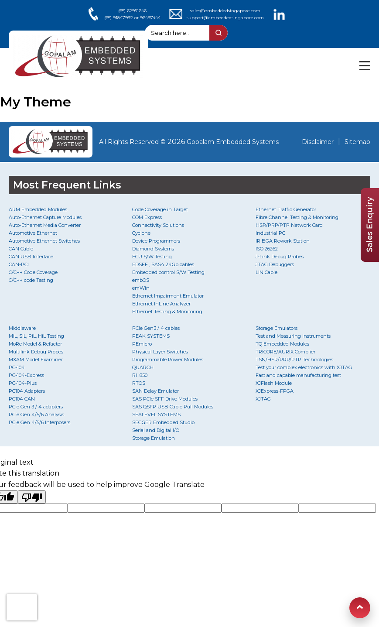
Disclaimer (318, 142)
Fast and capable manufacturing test (298, 375)
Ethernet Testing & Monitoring (167, 311)
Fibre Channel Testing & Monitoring (297, 217)
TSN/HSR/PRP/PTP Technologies (294, 359)
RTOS (138, 383)
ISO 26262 (267, 249)
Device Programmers (156, 241)
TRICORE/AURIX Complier (285, 352)
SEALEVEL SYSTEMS (156, 414)
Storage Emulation (153, 438)
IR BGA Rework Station (283, 241)
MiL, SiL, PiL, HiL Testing (36, 336)
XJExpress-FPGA (275, 391)
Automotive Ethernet (33, 233)
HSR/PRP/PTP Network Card (289, 225)
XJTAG (263, 399)
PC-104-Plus (23, 383)
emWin (141, 288)
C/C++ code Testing (31, 280)
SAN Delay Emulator (155, 391)
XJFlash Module (274, 383)
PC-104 (17, 367)
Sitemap (357, 142)
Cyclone (141, 233)
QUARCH (143, 367)
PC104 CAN (22, 399)
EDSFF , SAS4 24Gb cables (163, 264)
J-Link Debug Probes (280, 257)
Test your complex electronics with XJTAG (304, 367)
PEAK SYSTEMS (151, 336)
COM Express (147, 217)
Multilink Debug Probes (36, 352)
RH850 (139, 375)
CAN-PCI (19, 264)
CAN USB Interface (31, 257)
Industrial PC (270, 233)
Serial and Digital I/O (155, 430)
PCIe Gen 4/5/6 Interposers (39, 422)
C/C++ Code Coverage (33, 272)
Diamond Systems (153, 249)
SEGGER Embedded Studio (163, 422)
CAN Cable (21, 249)
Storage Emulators (276, 328)
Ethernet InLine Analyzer (161, 304)
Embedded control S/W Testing (168, 272)
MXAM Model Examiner (36, 359)
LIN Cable (266, 272)
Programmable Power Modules (167, 359)
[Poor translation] (32, 497)
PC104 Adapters (27, 391)
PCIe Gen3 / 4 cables (156, 328)
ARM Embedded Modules (38, 209)
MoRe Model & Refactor (35, 344)
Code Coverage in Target (160, 209)
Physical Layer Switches (160, 352)
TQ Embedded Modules (282, 344)
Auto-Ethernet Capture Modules (45, 217)
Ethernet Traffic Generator (286, 209)
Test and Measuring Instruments (293, 336)
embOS (140, 280)
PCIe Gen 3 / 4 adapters (36, 407)
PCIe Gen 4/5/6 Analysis (36, 414)
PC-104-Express (26, 375)
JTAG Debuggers (275, 264)
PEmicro (142, 344)
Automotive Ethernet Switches (44, 241)
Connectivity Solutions (158, 225)
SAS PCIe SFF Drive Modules (165, 399)
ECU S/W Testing (152, 257)
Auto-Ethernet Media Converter (45, 225)
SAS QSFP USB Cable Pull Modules (172, 407)
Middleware (22, 328)
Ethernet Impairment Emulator (168, 296)
